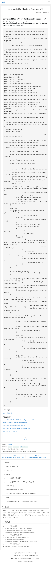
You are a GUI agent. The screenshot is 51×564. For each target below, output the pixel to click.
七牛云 (23, 553)
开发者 (5, 515)
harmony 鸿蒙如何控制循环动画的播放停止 (17, 537)
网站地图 (26, 558)
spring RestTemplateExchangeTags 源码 (14, 425)
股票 (12, 515)
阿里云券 (20, 558)
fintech (21, 513)
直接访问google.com (12, 466)
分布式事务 (28, 515)
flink (43, 515)
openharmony (10, 485)
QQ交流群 (14, 558)
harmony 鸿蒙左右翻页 (11, 526)
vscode (30, 513)
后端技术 (10, 444)
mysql (39, 515)
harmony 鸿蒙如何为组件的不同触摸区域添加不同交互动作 (21, 541)
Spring (16, 446)
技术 (9, 515)
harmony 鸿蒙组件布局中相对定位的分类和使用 (18, 530)
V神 (48, 513)
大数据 (30, 510)
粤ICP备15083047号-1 (31, 553)
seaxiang (25, 561)
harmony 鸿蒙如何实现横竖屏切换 (14, 539)
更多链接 (30, 561)
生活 (38, 510)
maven (42, 510)
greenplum (21, 515)
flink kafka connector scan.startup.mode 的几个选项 (21, 493)
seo (17, 517)
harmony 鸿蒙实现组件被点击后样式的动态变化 (18, 546)
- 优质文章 (9, 470)
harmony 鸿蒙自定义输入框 (12, 544)
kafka (46, 515)
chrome (34, 515)
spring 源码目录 (7, 413)
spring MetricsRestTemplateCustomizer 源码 (15, 422)
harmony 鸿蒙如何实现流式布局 (13, 535)
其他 (34, 513)
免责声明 (38, 558)
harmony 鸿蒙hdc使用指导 (14, 478)
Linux (4, 510)
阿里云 (19, 553)
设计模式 (5, 517)
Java (10, 446)
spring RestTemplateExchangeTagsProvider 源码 (16, 428)
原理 (10, 517)
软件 (9, 513)
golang (8, 497)
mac (25, 513)
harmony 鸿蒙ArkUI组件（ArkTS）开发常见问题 (20, 482)
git (16, 515)
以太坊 (44, 513)
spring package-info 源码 (10, 431)
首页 (3, 2)
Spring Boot (23, 446)
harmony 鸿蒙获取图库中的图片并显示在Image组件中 (20, 532)
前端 (34, 510)
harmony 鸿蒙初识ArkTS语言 (14, 489)
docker (25, 510)
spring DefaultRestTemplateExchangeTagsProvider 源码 (18, 420)
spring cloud (14, 513)
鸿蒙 (14, 517)
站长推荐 (32, 558)
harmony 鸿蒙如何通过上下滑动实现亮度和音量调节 (21, 501)
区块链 (39, 513)
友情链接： (20, 561)
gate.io (8, 474)
